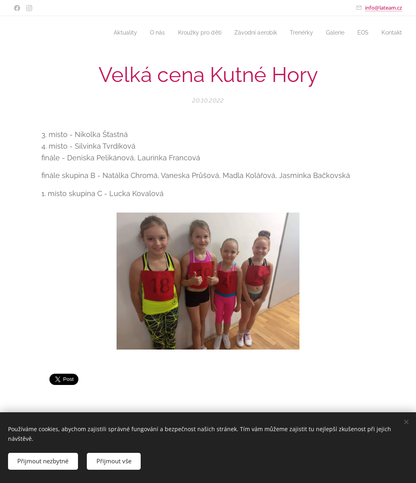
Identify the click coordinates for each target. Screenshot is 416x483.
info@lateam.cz (383, 7)
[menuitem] (111, 33)
